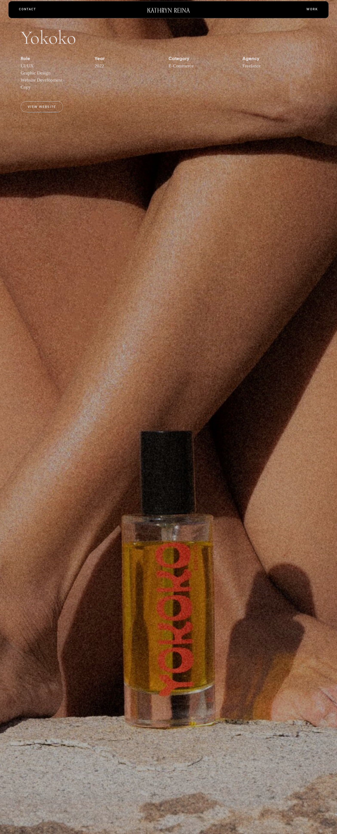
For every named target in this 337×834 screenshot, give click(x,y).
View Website (42, 106)
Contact (27, 9)
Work (312, 9)
